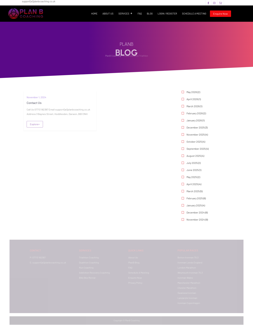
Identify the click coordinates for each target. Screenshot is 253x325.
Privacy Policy (135, 282)
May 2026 (192, 92)
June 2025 (192, 169)
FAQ (140, 13)
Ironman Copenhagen (188, 302)
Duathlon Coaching (89, 262)
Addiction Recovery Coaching (95, 272)
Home (94, 13)
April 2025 (192, 184)
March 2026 (193, 106)
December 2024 (196, 212)
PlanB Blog (133, 262)
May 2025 (192, 177)
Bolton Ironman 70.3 (187, 257)
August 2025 (194, 155)
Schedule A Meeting (194, 13)
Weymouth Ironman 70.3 (189, 272)
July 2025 (192, 162)
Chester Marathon (186, 287)
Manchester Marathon (188, 282)
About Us (107, 13)
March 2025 (193, 191)
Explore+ (35, 123)
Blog (150, 13)
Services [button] (125, 13)
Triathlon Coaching (89, 257)
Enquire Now (220, 13)
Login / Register (167, 13)
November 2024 (196, 219)
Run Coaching (87, 267)
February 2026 (195, 113)
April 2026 (192, 99)
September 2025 (196, 148)
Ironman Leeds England (189, 262)
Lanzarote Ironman (187, 297)
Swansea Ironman (186, 292)
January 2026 (194, 120)
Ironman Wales (184, 277)
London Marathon (186, 267)
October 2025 (194, 141)
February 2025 (195, 198)
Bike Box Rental (88, 277)
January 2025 (194, 205)
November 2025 (196, 134)
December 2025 (195, 127)
